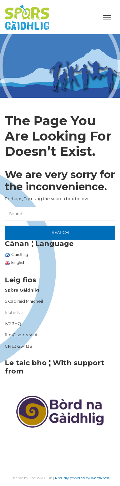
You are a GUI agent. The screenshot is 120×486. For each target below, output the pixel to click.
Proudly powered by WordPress (82, 478)
